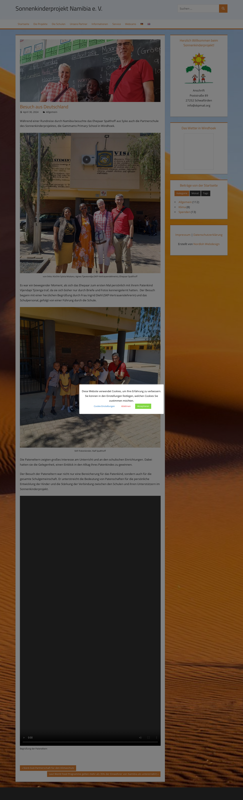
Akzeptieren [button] (143, 406)
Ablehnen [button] (126, 406)
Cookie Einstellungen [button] (104, 406)
